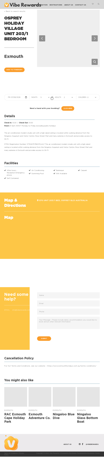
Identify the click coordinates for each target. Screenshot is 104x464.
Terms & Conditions (11, 453)
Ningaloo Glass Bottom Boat (87, 418)
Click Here (67, 108)
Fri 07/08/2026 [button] (14, 97)
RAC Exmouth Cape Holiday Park (15, 418)
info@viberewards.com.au (22, 310)
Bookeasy (72, 453)
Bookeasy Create (93, 453)
